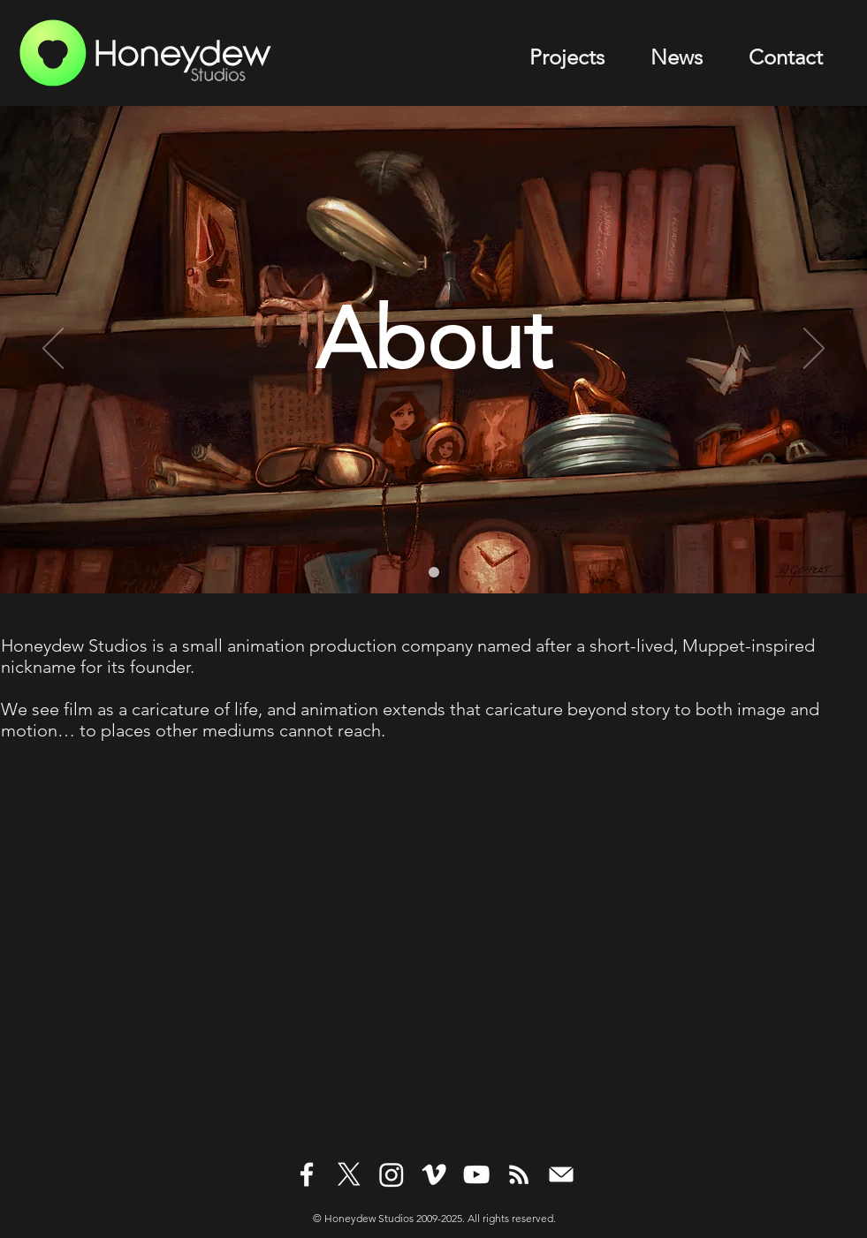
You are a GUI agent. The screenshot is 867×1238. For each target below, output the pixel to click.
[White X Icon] (349, 1174)
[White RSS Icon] (519, 1174)
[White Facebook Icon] (307, 1174)
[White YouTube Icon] (476, 1174)
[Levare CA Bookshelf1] (434, 572)
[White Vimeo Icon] (434, 1174)
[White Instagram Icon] (391, 1174)
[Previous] (53, 350)
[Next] (814, 350)
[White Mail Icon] (561, 1174)
